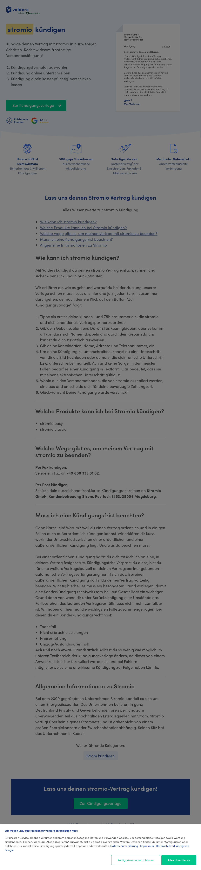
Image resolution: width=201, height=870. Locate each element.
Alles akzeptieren (179, 860)
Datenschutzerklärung (124, 846)
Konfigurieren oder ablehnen (136, 860)
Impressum (147, 846)
